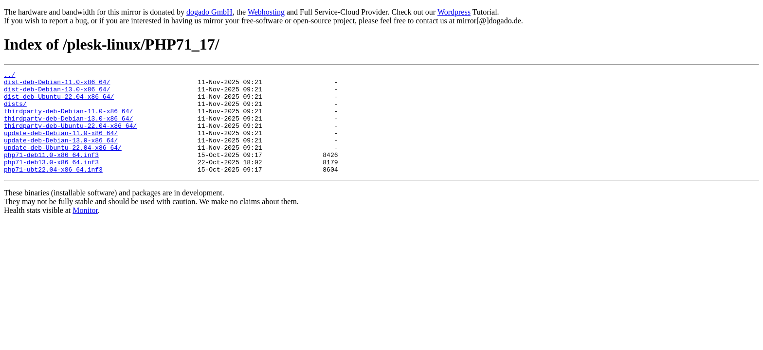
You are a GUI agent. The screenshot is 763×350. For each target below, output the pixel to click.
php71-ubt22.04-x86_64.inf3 (53, 189)
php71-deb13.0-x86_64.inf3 (51, 180)
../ (9, 75)
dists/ (15, 110)
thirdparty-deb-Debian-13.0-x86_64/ (68, 128)
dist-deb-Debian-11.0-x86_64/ (57, 84)
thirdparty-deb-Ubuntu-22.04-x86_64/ (70, 137)
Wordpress (454, 12)
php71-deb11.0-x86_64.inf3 (51, 172)
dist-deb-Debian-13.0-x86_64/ (57, 93)
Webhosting (266, 12)
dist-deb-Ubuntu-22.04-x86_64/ (59, 102)
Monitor (85, 231)
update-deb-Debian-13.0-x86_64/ (61, 154)
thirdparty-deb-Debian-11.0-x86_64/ (68, 119)
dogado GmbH (209, 12)
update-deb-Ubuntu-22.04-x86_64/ (63, 163)
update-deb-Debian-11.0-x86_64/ (61, 145)
